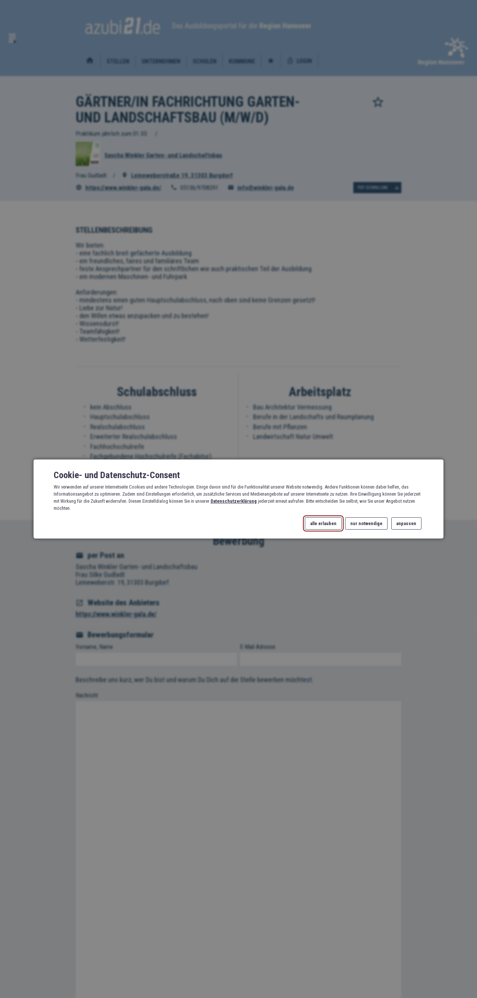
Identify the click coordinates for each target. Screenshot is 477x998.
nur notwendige (366, 523)
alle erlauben (323, 523)
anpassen (406, 523)
